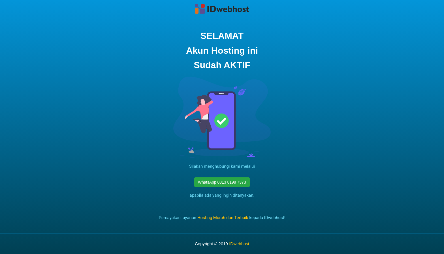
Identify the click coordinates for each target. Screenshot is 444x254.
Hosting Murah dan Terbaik (222, 217)
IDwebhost (239, 243)
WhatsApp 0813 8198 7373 (222, 182)
